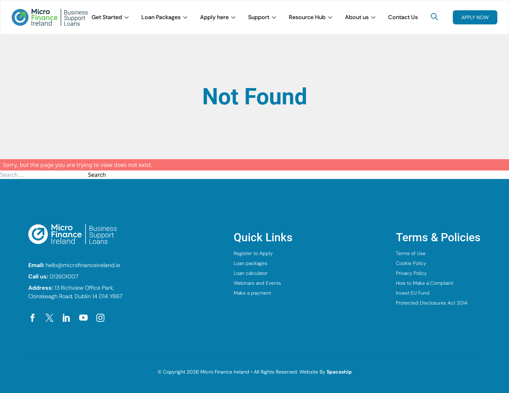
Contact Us (403, 17)
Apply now (475, 17)
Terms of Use (411, 253)
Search (97, 175)
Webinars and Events (257, 283)
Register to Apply (253, 253)
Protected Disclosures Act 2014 (431, 303)
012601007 (63, 276)
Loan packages (250, 263)
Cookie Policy (411, 263)
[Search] (434, 16)
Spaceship (339, 372)
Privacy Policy (411, 273)
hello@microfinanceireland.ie (83, 265)
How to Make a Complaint (424, 283)
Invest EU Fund (412, 293)
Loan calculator (251, 273)
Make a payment (252, 293)
